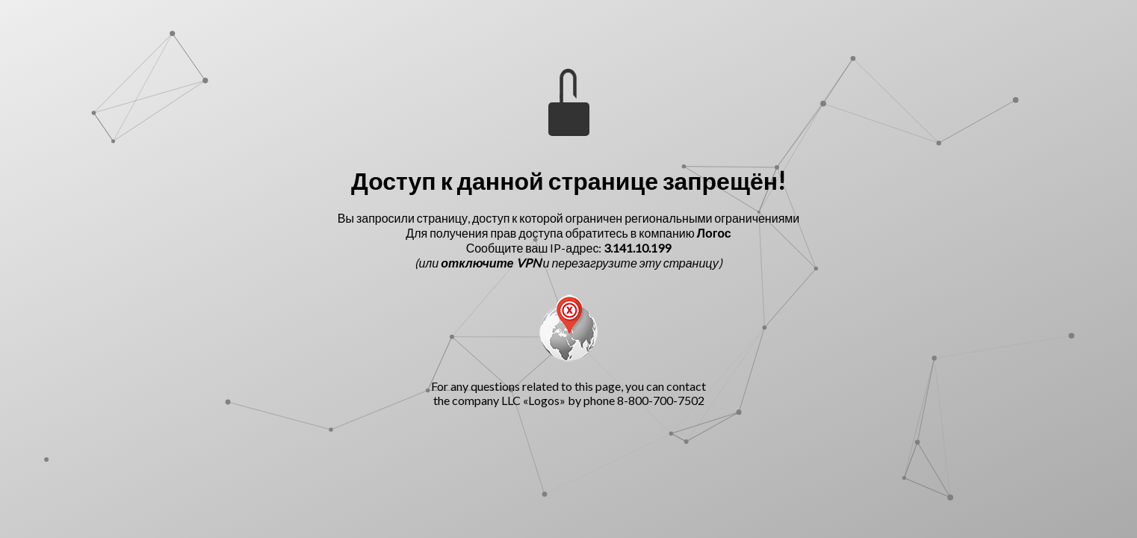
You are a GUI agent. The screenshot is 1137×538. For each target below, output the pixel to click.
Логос (714, 233)
